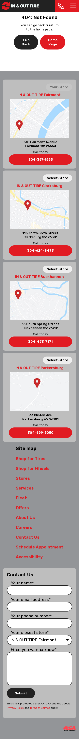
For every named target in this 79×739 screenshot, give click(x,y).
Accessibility (29, 556)
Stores (23, 478)
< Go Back (26, 42)
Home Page (52, 42)
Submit (21, 693)
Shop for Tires (30, 458)
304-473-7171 (40, 342)
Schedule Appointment (39, 547)
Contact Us (28, 537)
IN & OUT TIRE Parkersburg (39, 368)
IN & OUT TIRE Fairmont (40, 95)
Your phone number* (31, 615)
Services (25, 488)
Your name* (22, 582)
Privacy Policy (15, 707)
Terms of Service (40, 707)
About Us (25, 517)
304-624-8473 (40, 250)
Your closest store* (30, 632)
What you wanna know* (34, 649)
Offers (22, 507)
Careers (24, 527)
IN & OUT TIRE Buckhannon (39, 277)
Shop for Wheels (33, 468)
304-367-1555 (40, 159)
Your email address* (31, 599)
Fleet (21, 497)
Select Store (57, 178)
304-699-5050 (41, 433)
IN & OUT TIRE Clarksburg (39, 186)
